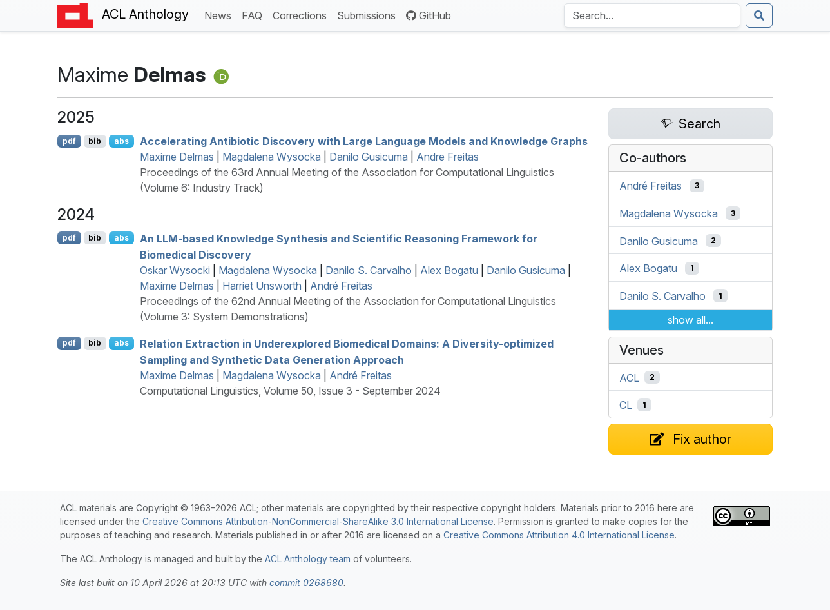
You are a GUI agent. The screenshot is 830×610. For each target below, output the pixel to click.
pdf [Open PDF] (69, 141)
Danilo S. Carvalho (368, 270)
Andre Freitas (447, 156)
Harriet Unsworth (262, 285)
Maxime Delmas (177, 156)
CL (625, 404)
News (220, 14)
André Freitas (341, 285)
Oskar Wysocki (175, 270)
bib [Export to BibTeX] (94, 141)
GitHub (428, 15)
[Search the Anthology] (652, 15)
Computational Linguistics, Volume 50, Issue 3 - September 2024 (290, 390)
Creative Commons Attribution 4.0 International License (559, 534)
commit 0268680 (306, 582)
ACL (629, 377)
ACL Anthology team (308, 558)
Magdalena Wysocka (271, 156)
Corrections (302, 14)
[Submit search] (759, 15)
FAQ (254, 14)
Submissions (369, 14)
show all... (690, 319)
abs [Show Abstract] (121, 141)
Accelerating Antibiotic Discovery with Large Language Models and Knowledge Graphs (364, 141)
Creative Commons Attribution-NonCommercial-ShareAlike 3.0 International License (318, 521)
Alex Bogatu (449, 270)
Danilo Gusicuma (368, 156)
